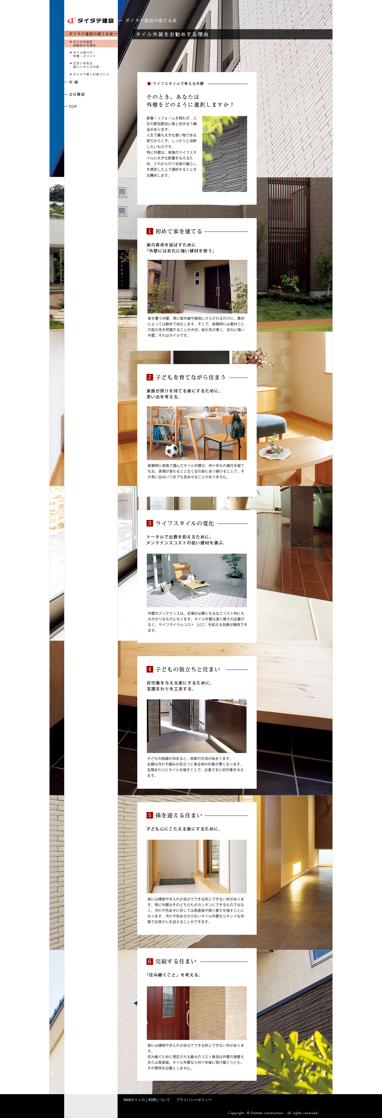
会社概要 (91, 94)
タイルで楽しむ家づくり (91, 74)
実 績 (91, 82)
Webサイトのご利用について (147, 1100)
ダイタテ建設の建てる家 (91, 34)
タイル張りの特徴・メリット (91, 54)
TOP (91, 107)
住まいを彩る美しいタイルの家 (91, 65)
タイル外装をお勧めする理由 (91, 43)
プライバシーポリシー (194, 1100)
